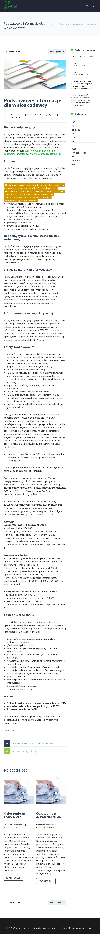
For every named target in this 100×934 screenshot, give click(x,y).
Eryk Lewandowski (16, 115)
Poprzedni (15, 51)
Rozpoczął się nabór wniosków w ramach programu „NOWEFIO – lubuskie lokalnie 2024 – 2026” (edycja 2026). (81, 100)
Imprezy (75, 130)
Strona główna (39, 24)
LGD (52, 24)
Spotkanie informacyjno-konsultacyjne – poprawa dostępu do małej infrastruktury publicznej (82, 85)
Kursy (74, 137)
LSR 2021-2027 (78, 153)
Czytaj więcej (13, 878)
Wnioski (37, 743)
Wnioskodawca (47, 743)
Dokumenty (18, 743)
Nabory (75, 160)
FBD (73, 122)
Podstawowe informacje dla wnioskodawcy (32, 102)
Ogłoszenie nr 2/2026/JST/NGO (48, 815)
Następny (55, 51)
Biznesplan (9, 730)
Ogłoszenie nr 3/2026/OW (14, 815)
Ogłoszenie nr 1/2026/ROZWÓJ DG (80, 73)
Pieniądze (28, 743)
